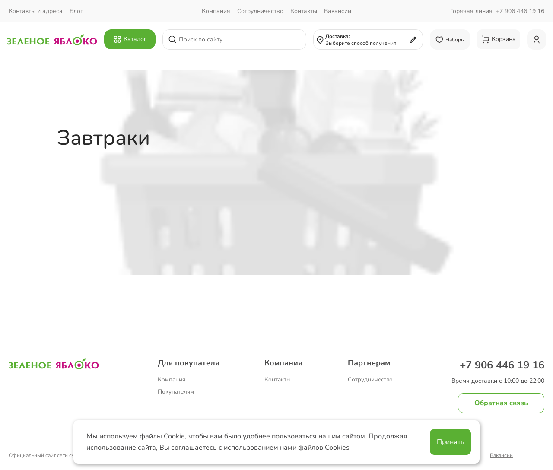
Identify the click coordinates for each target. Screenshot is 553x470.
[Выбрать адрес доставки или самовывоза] (368, 39)
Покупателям (176, 391)
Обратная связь (501, 403)
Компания (171, 379)
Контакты (277, 379)
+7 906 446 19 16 (520, 11)
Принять (450, 442)
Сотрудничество (370, 379)
